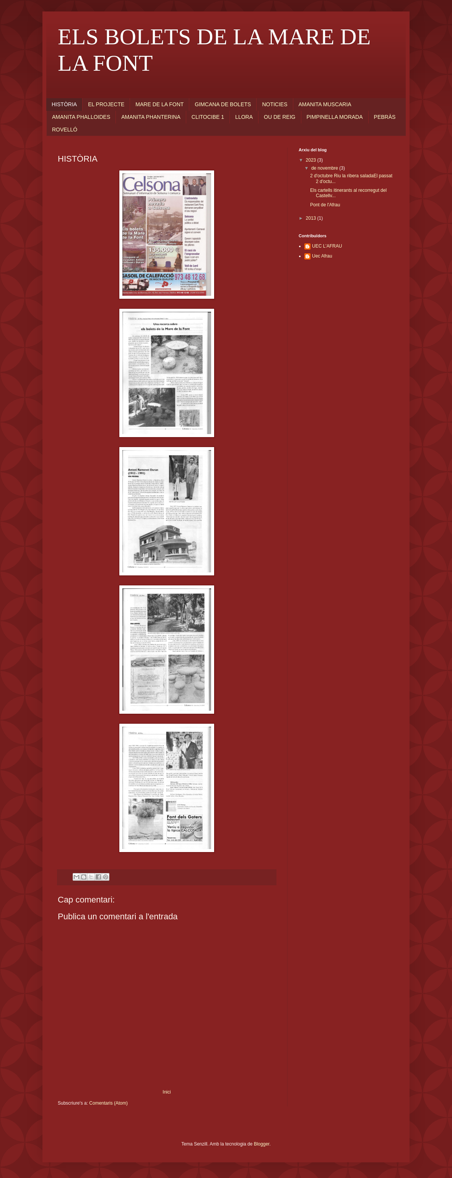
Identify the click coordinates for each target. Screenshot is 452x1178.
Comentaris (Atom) (108, 1103)
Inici (167, 1092)
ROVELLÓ (64, 129)
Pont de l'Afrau (325, 204)
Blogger (262, 1144)
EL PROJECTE (106, 104)
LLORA (244, 117)
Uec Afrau (322, 256)
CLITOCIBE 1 (208, 117)
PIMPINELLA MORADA (335, 117)
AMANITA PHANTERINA (150, 117)
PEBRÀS (385, 117)
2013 (311, 218)
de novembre (325, 168)
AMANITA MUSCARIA (325, 104)
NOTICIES (274, 104)
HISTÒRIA (64, 104)
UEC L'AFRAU (327, 246)
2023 (311, 160)
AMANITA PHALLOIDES (81, 117)
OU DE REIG (279, 117)
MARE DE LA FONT (159, 104)
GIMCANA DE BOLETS (223, 104)
